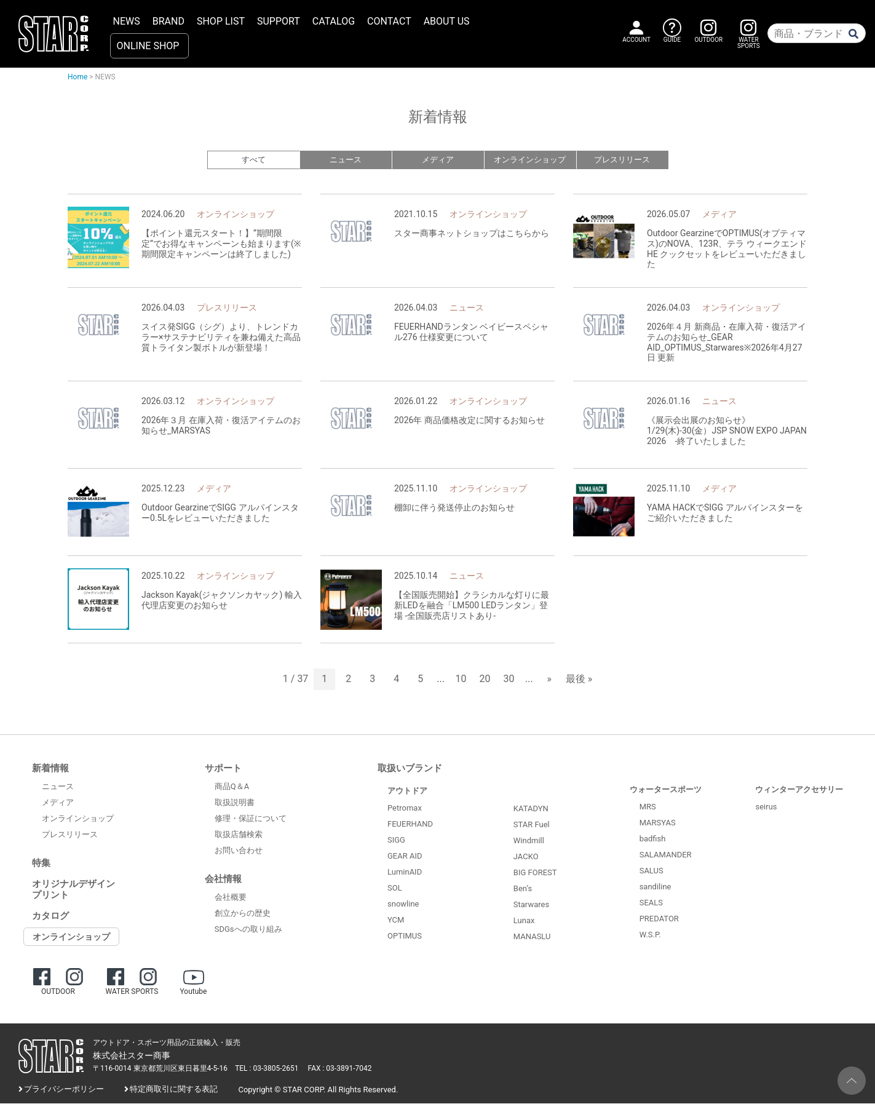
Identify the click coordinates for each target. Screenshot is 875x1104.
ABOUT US (447, 21)
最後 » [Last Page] (579, 680)
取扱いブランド (410, 768)
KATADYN (530, 809)
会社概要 (231, 897)
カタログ (50, 916)
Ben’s (522, 889)
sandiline (655, 887)
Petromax (404, 808)
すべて (254, 160)
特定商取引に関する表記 (174, 1089)
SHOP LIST (221, 21)
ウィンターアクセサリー (799, 790)
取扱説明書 (235, 803)
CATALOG (333, 21)
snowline (403, 904)
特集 (41, 863)
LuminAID (404, 872)
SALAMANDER (665, 855)
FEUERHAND (410, 824)
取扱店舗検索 (239, 835)
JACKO (526, 857)
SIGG (396, 840)
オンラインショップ (530, 160)
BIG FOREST (535, 873)
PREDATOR (659, 919)
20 (485, 680)
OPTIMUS (404, 936)
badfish (652, 839)
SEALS (651, 903)
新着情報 (50, 768)
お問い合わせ (239, 851)
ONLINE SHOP (148, 46)
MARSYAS (657, 823)
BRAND (168, 21)
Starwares (531, 905)
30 (509, 680)
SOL (394, 888)
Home (77, 77)
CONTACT (389, 21)
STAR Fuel (531, 825)
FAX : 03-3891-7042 (340, 1069)
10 (461, 680)
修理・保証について (251, 819)
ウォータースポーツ (666, 790)
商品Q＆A (232, 787)
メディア (438, 160)
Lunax (524, 921)
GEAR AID (404, 856)
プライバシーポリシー (64, 1089)
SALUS (651, 871)
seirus (766, 807)
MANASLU (532, 937)
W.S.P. (650, 935)
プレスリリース (622, 160)
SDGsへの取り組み (248, 929)
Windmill (528, 841)
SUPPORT (278, 21)
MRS (647, 807)
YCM (395, 920)
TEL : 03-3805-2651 (266, 1069)
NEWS (126, 21)
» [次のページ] (549, 680)
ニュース (346, 160)
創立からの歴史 (243, 913)
